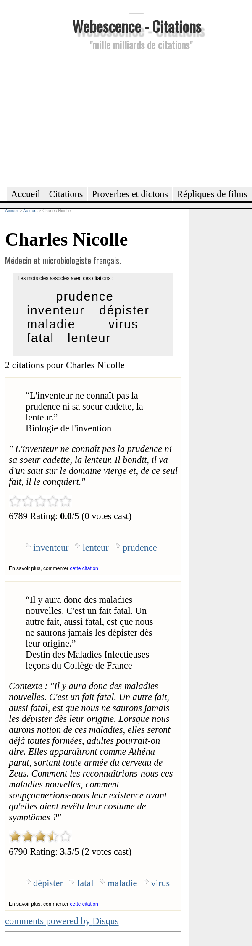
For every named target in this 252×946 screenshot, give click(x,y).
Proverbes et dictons (130, 194)
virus (123, 324)
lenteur (89, 338)
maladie (51, 324)
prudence (84, 296)
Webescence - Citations (136, 26)
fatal (40, 338)
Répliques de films (212, 194)
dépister (124, 310)
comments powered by (62, 921)
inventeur (56, 310)
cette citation (84, 568)
